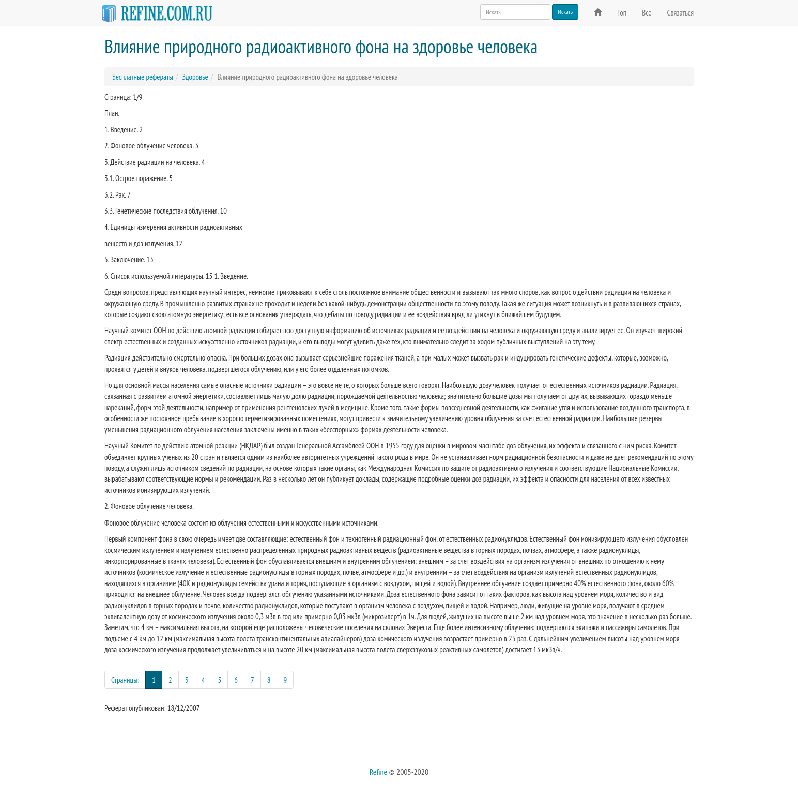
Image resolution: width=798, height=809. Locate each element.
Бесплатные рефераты (142, 77)
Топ (621, 13)
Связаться (680, 13)
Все (646, 13)
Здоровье (195, 77)
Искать (565, 12)
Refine (378, 772)
